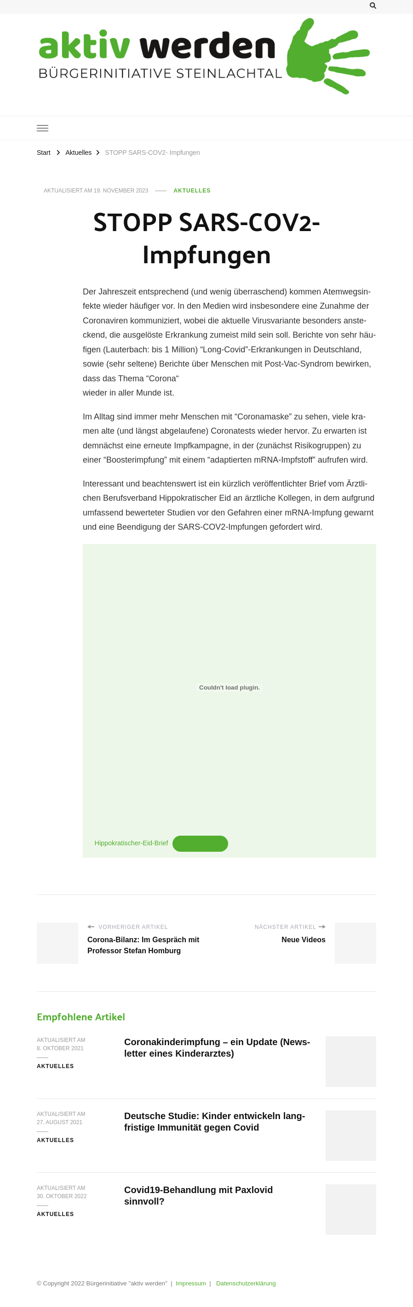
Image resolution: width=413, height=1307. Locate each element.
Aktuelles (192, 190)
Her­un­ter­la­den (200, 843)
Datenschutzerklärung (246, 1283)
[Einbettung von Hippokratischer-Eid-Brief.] (230, 687)
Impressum (191, 1283)
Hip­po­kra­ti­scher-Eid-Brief (131, 843)
